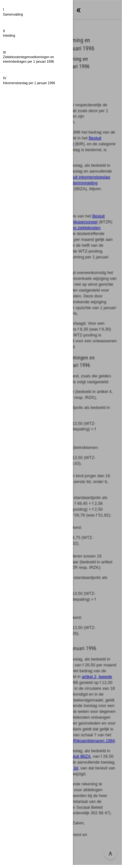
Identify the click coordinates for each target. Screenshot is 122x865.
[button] (36, 12)
